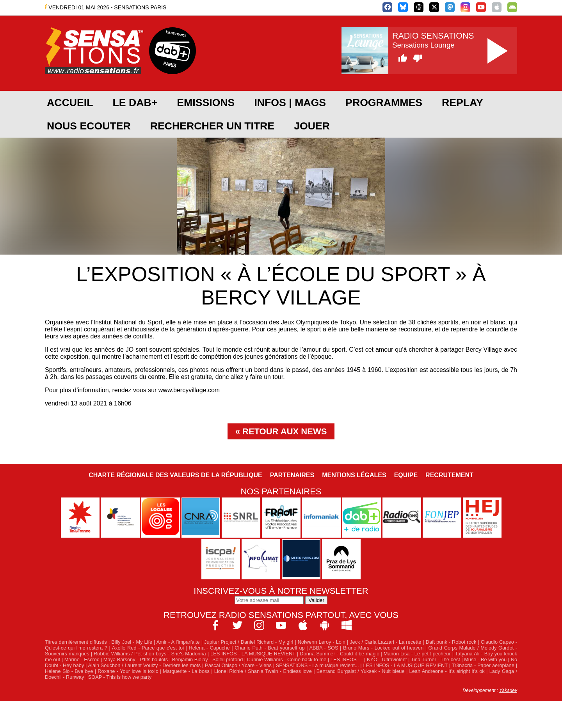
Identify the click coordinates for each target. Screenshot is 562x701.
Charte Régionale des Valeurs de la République (175, 475)
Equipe (406, 475)
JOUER (312, 126)
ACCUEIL (70, 102)
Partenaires (292, 475)
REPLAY (462, 102)
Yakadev (508, 690)
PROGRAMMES (383, 102)
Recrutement (449, 475)
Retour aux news (284, 431)
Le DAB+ (134, 102)
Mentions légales (354, 475)
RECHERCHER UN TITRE (212, 126)
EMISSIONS (206, 102)
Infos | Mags (290, 102)
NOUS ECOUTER (89, 126)
